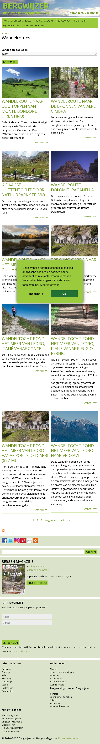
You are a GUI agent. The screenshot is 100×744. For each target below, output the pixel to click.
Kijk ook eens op (12, 709)
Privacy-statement (69, 738)
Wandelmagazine (10, 715)
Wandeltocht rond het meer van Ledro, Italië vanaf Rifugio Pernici (72, 346)
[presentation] (28, 633)
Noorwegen (7, 678)
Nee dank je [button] (36, 293)
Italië (4, 675)
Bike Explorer (8, 724)
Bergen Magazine (44, 20)
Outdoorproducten (33, 25)
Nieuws (53, 669)
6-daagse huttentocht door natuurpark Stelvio (23, 190)
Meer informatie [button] (49, 284)
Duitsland (6, 669)
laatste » (65, 520)
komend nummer (39, 570)
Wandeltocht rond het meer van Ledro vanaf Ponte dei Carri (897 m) (25, 453)
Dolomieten (7, 691)
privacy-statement (21, 651)
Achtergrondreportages (61, 672)
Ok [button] (64, 293)
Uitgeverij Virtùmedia (12, 721)
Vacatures (55, 703)
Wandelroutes (57, 684)
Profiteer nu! (37, 582)
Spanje (5, 684)
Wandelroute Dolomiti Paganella (72, 187)
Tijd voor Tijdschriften (12, 727)
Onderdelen (57, 663)
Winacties (54, 675)
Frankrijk (6, 672)
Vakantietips (56, 678)
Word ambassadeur (60, 706)
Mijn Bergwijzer (11, 25)
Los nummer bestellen (61, 696)
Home (6, 20)
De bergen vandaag (21, 20)
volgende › (51, 520)
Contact (54, 693)
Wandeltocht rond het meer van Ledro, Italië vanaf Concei (23, 343)
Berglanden (64, 20)
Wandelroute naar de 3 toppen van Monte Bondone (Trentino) (22, 108)
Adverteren (55, 700)
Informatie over (11, 663)
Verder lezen (41, 142)
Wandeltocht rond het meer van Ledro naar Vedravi (72, 450)
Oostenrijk (7, 681)
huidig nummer (37, 566)
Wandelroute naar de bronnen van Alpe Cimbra (73, 106)
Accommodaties (58, 681)
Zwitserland (7, 688)
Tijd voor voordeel (11, 731)
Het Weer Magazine (11, 718)
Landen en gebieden (15, 49)
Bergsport (80, 20)
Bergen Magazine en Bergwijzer (69, 688)
